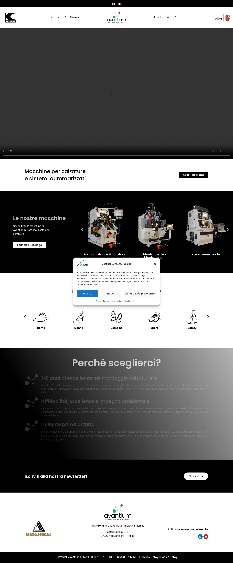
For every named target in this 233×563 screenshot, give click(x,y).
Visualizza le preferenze (140, 293)
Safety (192, 328)
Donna (78, 328)
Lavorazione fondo (205, 254)
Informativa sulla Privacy (123, 301)
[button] (154, 264)
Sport (154, 328)
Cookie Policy (102, 301)
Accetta (87, 293)
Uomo (41, 328)
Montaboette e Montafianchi (154, 256)
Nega (110, 293)
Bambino (117, 328)
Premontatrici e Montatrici (104, 254)
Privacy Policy (149, 557)
